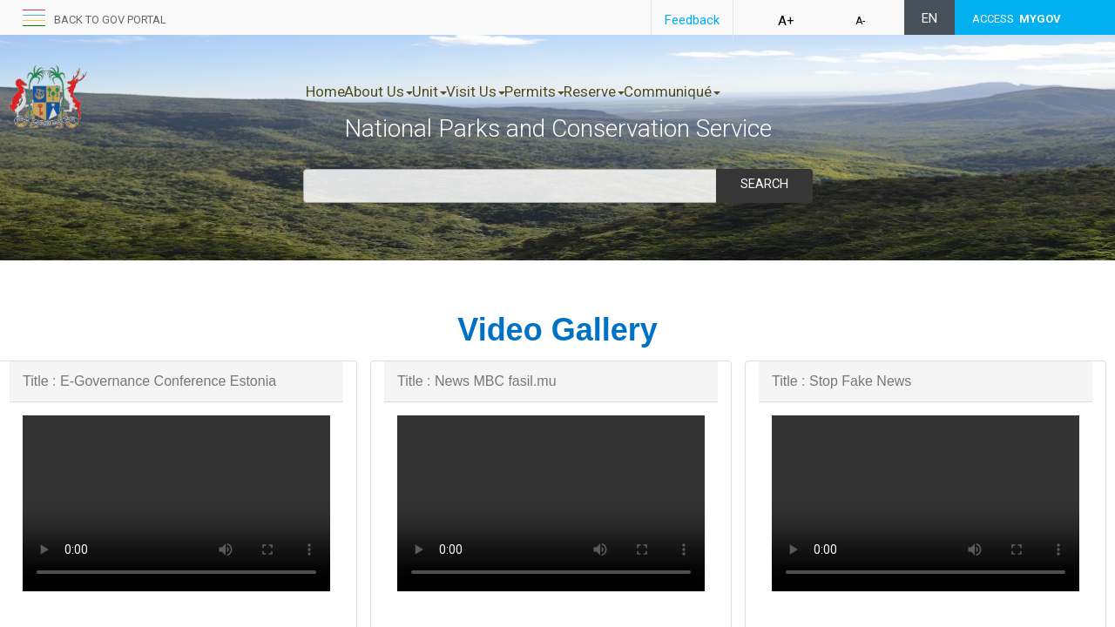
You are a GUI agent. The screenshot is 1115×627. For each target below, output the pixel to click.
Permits (608, 91)
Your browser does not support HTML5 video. (176, 503)
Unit (466, 91)
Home (325, 91)
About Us (396, 91)
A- (860, 21)
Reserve (685, 91)
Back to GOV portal (110, 19)
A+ (786, 21)
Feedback (692, 20)
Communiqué (781, 91)
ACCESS (1016, 18)
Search (764, 184)
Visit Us (530, 91)
